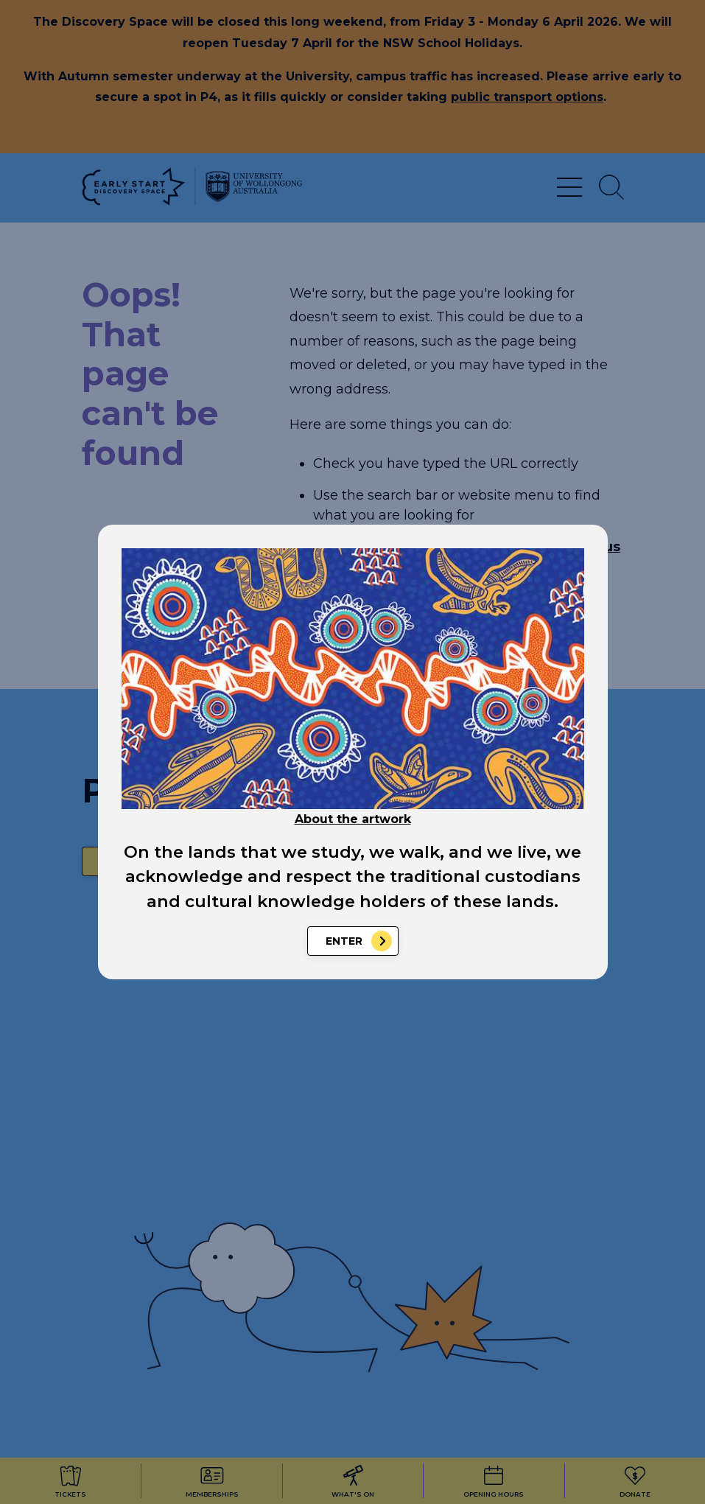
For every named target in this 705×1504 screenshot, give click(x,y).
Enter (344, 941)
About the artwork (353, 819)
